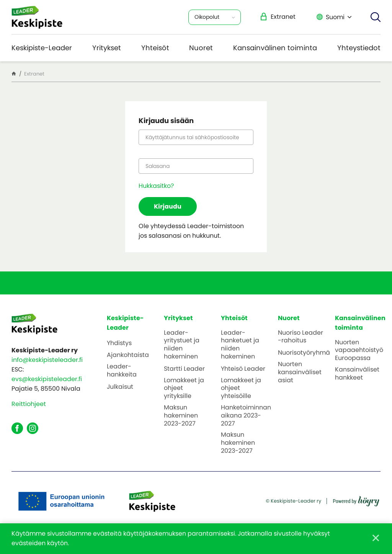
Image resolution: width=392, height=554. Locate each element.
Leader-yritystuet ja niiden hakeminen (181, 345)
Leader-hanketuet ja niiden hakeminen (240, 345)
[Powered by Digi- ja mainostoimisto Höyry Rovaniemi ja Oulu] (356, 498)
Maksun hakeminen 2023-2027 (181, 415)
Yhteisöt (155, 48)
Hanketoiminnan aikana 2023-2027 (246, 415)
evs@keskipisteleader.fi (46, 379)
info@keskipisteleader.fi (47, 359)
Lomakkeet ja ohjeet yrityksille (184, 388)
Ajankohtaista (128, 355)
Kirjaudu (167, 206)
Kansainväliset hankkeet (357, 374)
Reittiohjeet (28, 403)
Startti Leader (184, 369)
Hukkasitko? (156, 185)
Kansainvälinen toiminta (275, 48)
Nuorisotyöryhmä (304, 353)
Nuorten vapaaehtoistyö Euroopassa (359, 350)
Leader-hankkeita (122, 371)
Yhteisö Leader (243, 369)
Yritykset (106, 48)
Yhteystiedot (359, 48)
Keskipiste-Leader (41, 48)
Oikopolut (206, 17)
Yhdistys (119, 343)
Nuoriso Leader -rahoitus (300, 337)
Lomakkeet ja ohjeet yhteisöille (241, 388)
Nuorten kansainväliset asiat (300, 372)
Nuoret (201, 48)
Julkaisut (120, 387)
